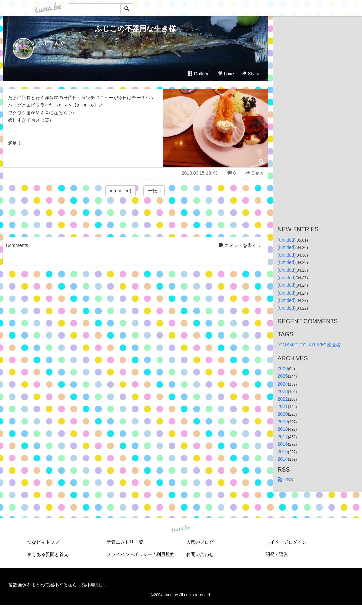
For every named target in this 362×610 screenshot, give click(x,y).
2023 (283, 391)
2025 (283, 376)
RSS (285, 479)
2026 (283, 368)
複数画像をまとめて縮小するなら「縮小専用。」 (58, 584)
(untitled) (286, 239)
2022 (283, 399)
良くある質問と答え (47, 554)
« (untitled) (120, 190)
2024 (283, 383)
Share (250, 73)
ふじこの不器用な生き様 (135, 29)
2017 (283, 436)
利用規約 (165, 554)
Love (226, 73)
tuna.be (181, 528)
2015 (283, 451)
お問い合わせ (200, 554)
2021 (283, 406)
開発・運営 (276, 554)
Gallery (198, 73)
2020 (283, 414)
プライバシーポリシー (129, 554)
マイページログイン (286, 542)
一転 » (154, 190)
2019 (283, 421)
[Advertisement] (135, 215)
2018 (283, 429)
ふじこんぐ (52, 43)
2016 (283, 444)
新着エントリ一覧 (124, 542)
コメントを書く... (239, 245)
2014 (283, 459)
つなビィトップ (43, 542)
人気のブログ (200, 542)
